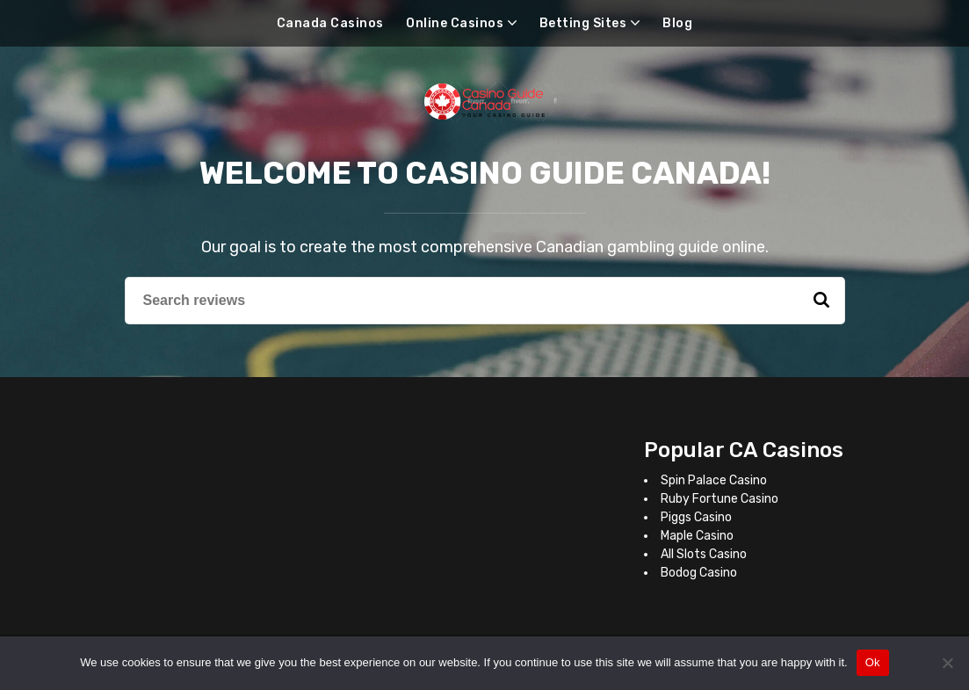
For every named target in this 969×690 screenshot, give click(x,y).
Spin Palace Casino (714, 480)
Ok (872, 662)
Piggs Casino (696, 517)
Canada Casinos (330, 23)
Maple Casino (697, 535)
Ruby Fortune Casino (719, 498)
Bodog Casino (699, 572)
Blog (677, 23)
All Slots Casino (704, 554)
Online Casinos (454, 23)
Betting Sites (583, 23)
